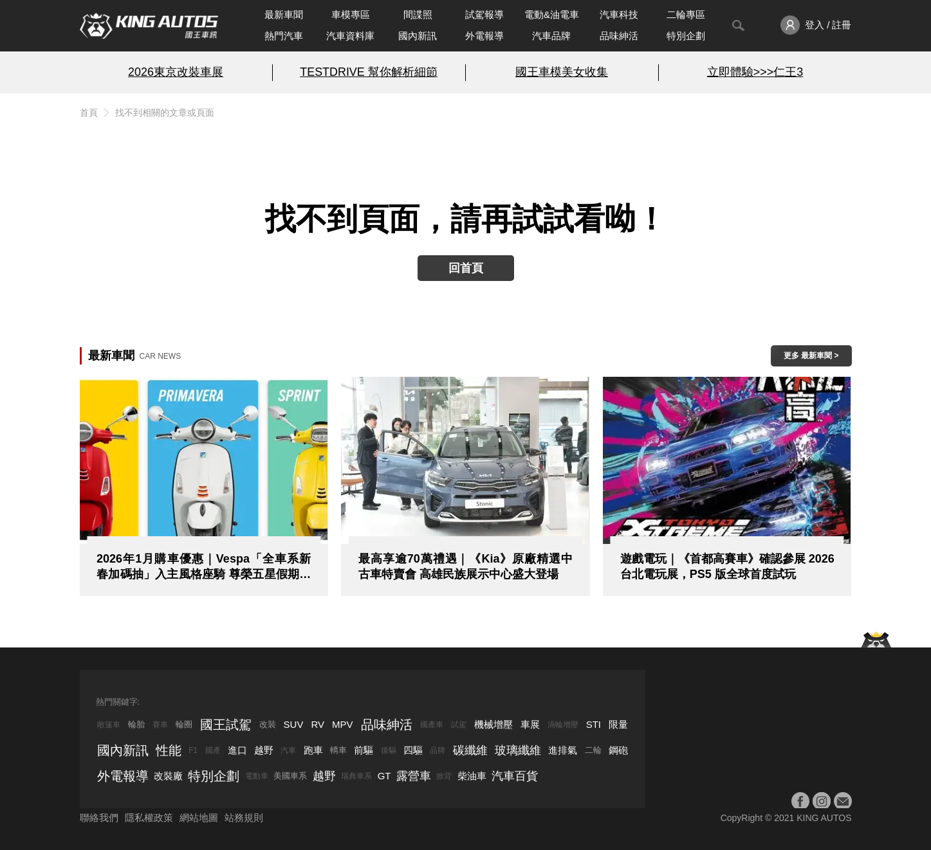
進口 (237, 750)
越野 (263, 750)
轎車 (338, 750)
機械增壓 (493, 724)
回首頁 (465, 268)
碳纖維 (470, 750)
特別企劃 (686, 35)
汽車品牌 (551, 35)
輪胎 (136, 724)
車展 (530, 724)
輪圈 (184, 724)
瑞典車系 (356, 776)
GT (384, 775)
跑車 (313, 750)
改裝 (267, 724)
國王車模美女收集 (561, 72)
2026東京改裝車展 (175, 72)
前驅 (363, 750)
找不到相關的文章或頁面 (164, 112)
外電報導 (484, 35)
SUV (294, 724)
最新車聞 (283, 14)
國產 (213, 750)
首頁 (89, 112)
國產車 (431, 724)
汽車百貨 (515, 776)
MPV (342, 724)
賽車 (160, 724)
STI (593, 724)
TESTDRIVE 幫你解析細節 (368, 72)
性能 (168, 750)
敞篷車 (108, 724)
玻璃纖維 (518, 750)
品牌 (437, 750)
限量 (618, 724)
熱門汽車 (283, 35)
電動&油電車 (551, 14)
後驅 (388, 750)
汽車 (288, 750)
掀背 (444, 776)
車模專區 (350, 14)
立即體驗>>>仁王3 (755, 72)
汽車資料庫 (350, 35)
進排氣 (562, 750)
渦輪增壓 (563, 724)
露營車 (413, 776)
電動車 (256, 776)
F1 (193, 750)
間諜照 (417, 14)
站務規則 (244, 817)
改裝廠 (168, 775)
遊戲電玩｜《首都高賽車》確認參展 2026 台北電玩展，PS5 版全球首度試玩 (727, 566)
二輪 (593, 750)
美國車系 (290, 776)
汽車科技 (619, 14)
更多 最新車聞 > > (811, 358)
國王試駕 (226, 725)
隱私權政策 (149, 817)
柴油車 (471, 775)
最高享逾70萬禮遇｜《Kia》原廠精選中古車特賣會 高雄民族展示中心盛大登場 (465, 566)
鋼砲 (618, 750)
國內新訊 (417, 35)
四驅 (413, 750)
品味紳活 (619, 35)
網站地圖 (199, 817)
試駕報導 (484, 14)
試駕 (458, 724)
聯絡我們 (99, 817)
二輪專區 (686, 14)
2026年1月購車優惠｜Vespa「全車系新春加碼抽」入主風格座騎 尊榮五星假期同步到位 (204, 567)
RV (317, 724)
